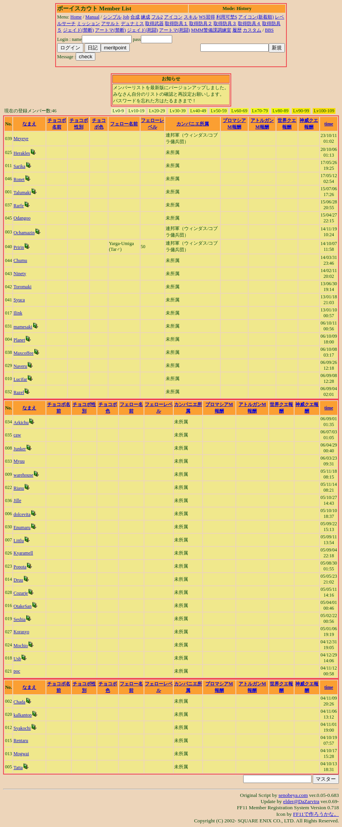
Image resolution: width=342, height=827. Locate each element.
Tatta (18, 767)
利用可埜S (226, 17)
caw (17, 435)
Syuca (19, 300)
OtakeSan (23, 606)
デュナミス (132, 23)
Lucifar (20, 379)
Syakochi (22, 728)
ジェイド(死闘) (142, 30)
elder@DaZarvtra (301, 801)
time (328, 124)
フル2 (157, 17)
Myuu (19, 461)
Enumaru (22, 527)
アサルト (110, 23)
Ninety (20, 273)
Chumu (20, 260)
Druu (18, 580)
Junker (20, 449)
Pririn (19, 247)
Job (126, 17)
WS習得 (207, 17)
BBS (269, 30)
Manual (92, 17)
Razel (19, 392)
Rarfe (19, 205)
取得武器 (154, 23)
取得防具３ (225, 23)
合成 (135, 17)
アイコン (173, 17)
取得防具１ (176, 23)
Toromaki (22, 286)
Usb (17, 658)
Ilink (18, 313)
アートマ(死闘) (174, 30)
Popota (20, 567)
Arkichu (21, 422)
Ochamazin (24, 232)
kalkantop (23, 715)
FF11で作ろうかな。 (316, 814)
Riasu (19, 488)
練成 (145, 17)
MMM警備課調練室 (211, 30)
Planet (19, 340)
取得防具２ (200, 23)
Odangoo (22, 218)
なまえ (29, 124)
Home (75, 17)
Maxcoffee (24, 353)
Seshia (19, 619)
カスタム (252, 30)
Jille (17, 500)
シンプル (112, 17)
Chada (19, 702)
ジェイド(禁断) (78, 30)
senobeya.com (293, 795)
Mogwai (21, 753)
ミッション (88, 23)
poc (17, 671)
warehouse (23, 475)
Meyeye (21, 138)
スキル (191, 17)
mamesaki (23, 327)
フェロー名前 (124, 124)
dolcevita (22, 514)
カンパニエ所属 (192, 124)
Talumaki (22, 192)
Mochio (21, 645)
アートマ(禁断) (110, 30)
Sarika (19, 166)
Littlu (19, 540)
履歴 (237, 30)
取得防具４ (249, 23)
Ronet (19, 179)
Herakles (22, 153)
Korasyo (21, 631)
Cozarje (21, 593)
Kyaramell (23, 553)
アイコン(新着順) (256, 17)
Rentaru (21, 740)
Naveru (20, 366)
